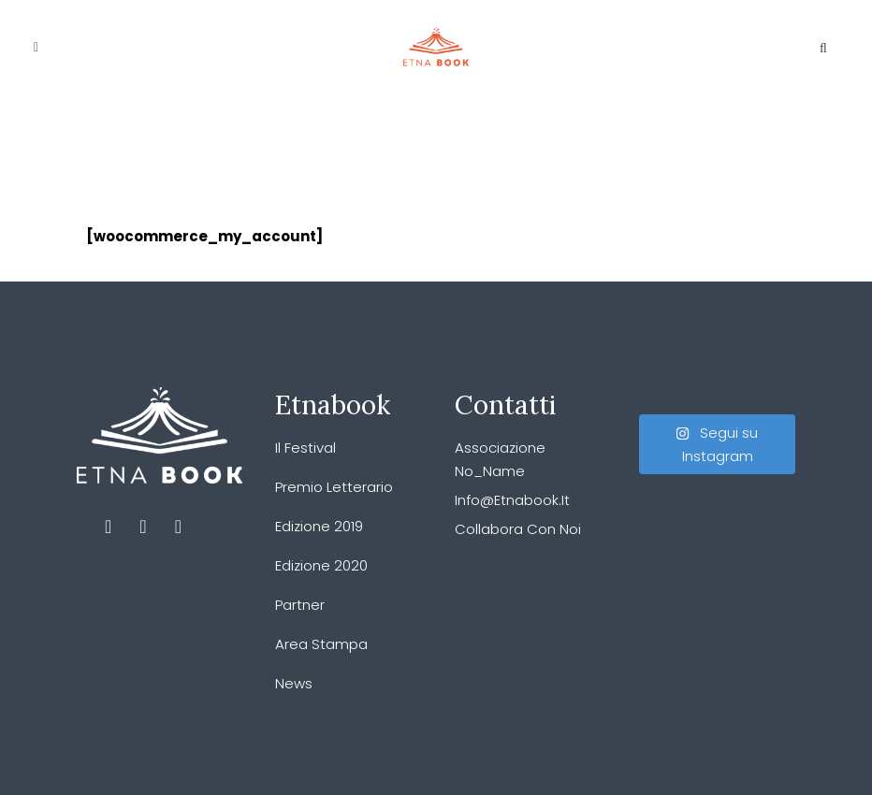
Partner (300, 604)
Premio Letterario (334, 487)
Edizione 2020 (321, 565)
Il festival (305, 447)
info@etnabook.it (512, 500)
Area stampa (321, 644)
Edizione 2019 (319, 526)
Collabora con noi (518, 529)
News (293, 683)
